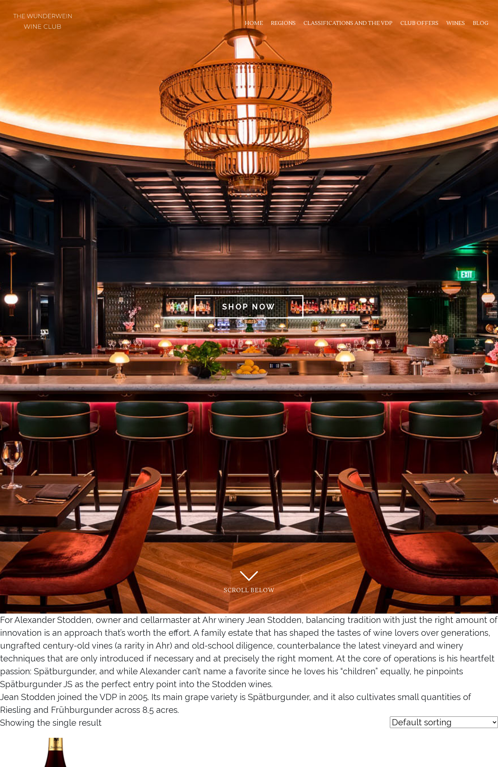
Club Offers (419, 23)
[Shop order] (444, 722)
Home (254, 23)
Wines (455, 23)
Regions (283, 23)
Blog (480, 23)
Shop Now (249, 306)
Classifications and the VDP (348, 23)
